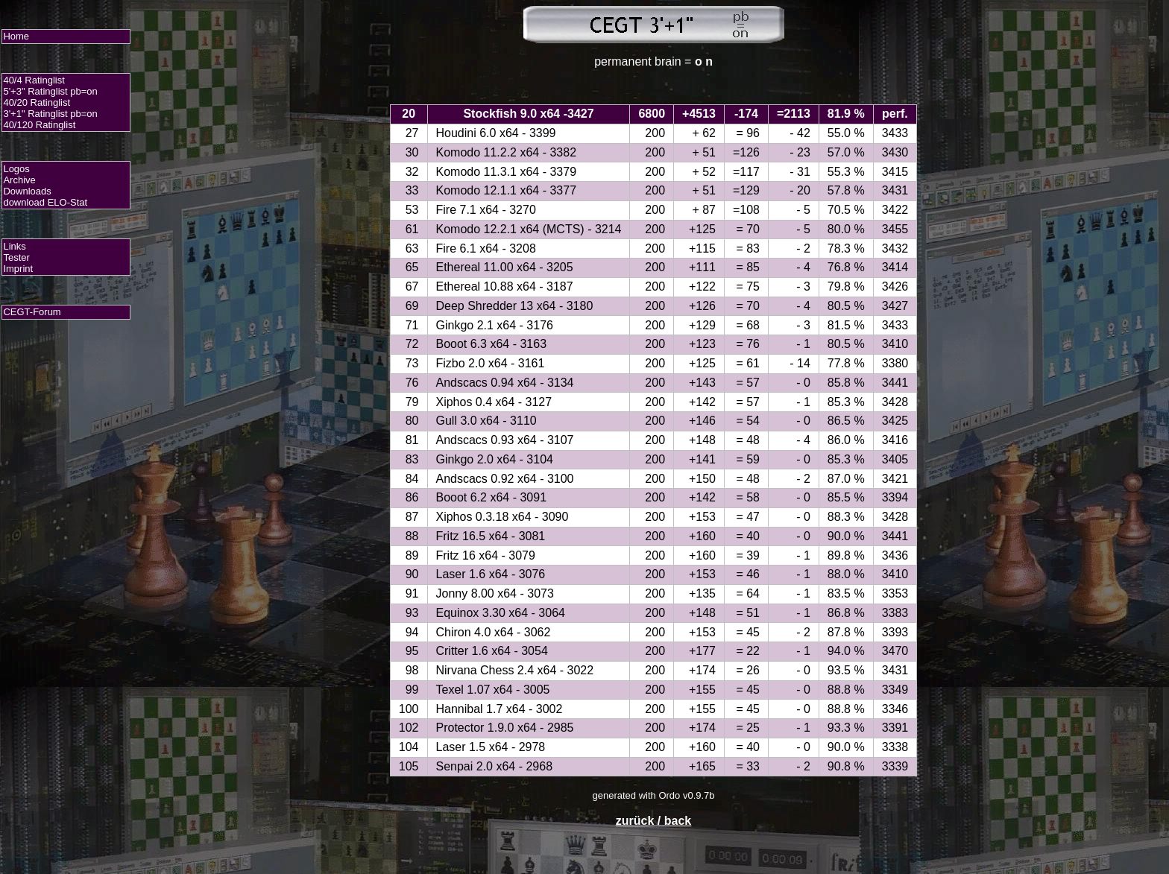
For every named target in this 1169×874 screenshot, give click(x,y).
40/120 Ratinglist (39, 124)
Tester (16, 257)
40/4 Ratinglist (33, 80)
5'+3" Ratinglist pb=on (50, 91)
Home (16, 36)
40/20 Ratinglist (36, 102)
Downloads (27, 191)
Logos (16, 168)
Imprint (18, 268)
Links (14, 246)
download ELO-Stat (45, 202)
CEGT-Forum (31, 311)
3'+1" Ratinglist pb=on (50, 113)
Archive (19, 180)
